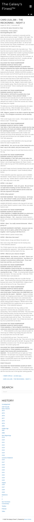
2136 (3, 484)
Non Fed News (6, 502)
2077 (3, 418)
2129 (3, 467)
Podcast (4, 508)
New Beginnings (6, 435)
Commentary (5, 503)
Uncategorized (6, 404)
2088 (3, 433)
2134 (3, 477)
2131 (3, 472)
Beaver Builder (27, 519)
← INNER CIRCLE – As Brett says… (12, 376)
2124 (3, 450)
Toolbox (4, 506)
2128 (3, 464)
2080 (3, 426)
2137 (3, 487)
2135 (3, 480)
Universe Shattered (7, 457)
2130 (3, 470)
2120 (3, 440)
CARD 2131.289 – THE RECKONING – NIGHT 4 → (17, 379)
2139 (3, 492)
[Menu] (30, 6)
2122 (3, 445)
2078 (3, 421)
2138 (3, 489)
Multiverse (5, 495)
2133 (3, 459)
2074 (3, 410)
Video (3, 511)
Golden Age (5, 428)
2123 (3, 447)
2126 (3, 455)
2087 (3, 430)
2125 (3, 452)
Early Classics (6, 408)
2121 (3, 442)
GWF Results (5, 407)
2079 (3, 423)
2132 (3, 475)
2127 (3, 462)
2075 (3, 413)
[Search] (17, 391)
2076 (3, 415)
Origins (4, 482)
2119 (3, 437)
